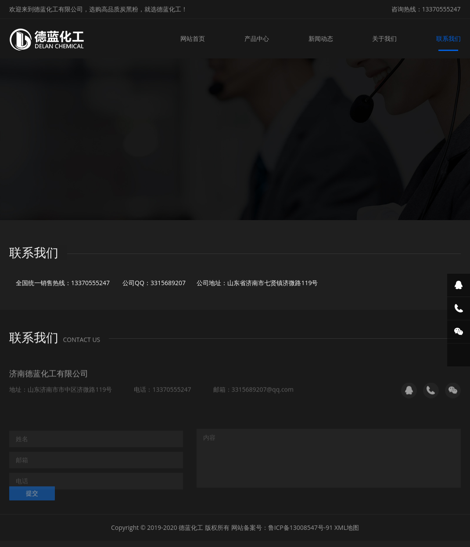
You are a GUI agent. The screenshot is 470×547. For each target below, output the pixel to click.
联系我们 (448, 38)
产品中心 (257, 38)
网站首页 (194, 38)
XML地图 (346, 528)
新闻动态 (321, 38)
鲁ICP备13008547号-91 (300, 528)
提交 (32, 497)
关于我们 (385, 38)
